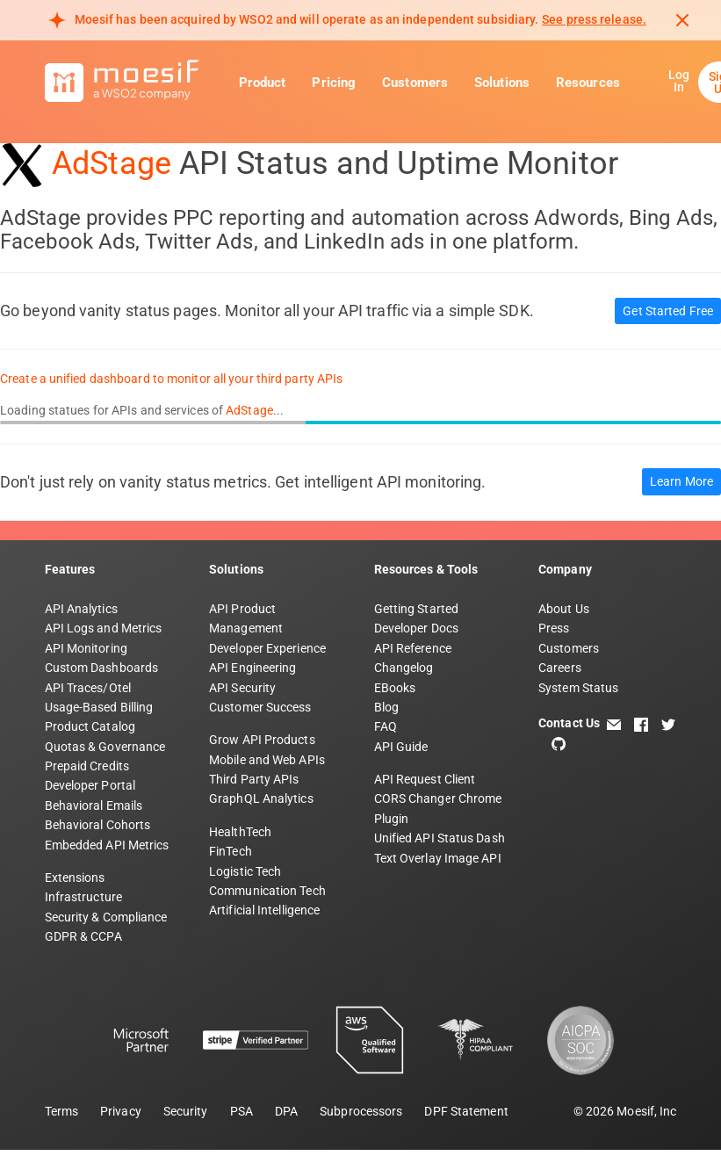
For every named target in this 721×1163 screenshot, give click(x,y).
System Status (578, 688)
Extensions (75, 877)
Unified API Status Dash (439, 838)
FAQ (385, 726)
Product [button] (262, 82)
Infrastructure (83, 897)
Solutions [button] (502, 82)
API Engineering (253, 668)
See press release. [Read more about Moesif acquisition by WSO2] (594, 19)
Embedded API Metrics (107, 845)
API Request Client (425, 779)
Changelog (404, 668)
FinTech (230, 851)
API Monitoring (86, 648)
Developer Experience (267, 648)
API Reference (412, 648)
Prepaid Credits (87, 766)
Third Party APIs (254, 779)
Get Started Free (668, 311)
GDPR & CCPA (83, 936)
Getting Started (416, 609)
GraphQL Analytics (261, 798)
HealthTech (240, 832)
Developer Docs (416, 628)
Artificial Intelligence (264, 910)
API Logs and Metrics (103, 628)
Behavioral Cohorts (98, 825)
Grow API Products (262, 740)
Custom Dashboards (102, 668)
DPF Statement (466, 1111)
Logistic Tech (245, 871)
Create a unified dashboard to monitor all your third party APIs (171, 379)
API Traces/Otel (88, 688)
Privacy (120, 1111)
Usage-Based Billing (99, 707)
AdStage (111, 163)
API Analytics (81, 609)
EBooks (395, 688)
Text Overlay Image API (437, 858)
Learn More (681, 481)
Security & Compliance (106, 917)
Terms (62, 1111)
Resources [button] (588, 82)
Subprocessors (361, 1111)
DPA (286, 1111)
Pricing (334, 82)
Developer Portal (90, 785)
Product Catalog (90, 726)
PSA (241, 1111)
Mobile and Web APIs (267, 760)
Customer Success (260, 707)
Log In (678, 81)
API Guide (401, 747)
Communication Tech (267, 891)
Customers (415, 82)
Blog (386, 707)
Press (554, 628)
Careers (559, 668)
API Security (242, 688)
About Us (563, 609)
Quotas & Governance (105, 747)
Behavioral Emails (94, 805)
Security (185, 1111)
